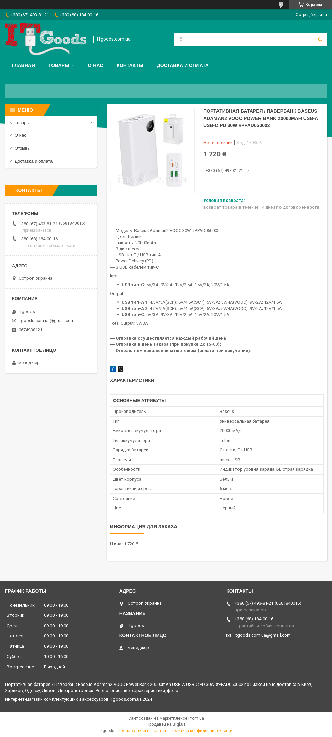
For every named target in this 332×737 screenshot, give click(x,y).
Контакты (130, 65)
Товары (58, 65)
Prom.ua (196, 718)
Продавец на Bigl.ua (166, 724)
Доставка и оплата (183, 65)
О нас (95, 65)
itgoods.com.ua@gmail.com (47, 320)
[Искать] (320, 39)
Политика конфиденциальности (201, 730)
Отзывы (23, 148)
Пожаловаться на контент (143, 730)
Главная (23, 65)
